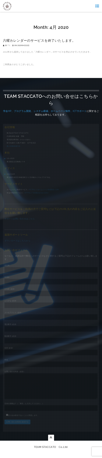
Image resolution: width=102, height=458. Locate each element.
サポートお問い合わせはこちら (19, 218)
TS (9, 45)
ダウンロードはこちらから (17, 240)
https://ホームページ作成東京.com (44, 190)
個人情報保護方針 (13, 146)
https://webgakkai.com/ (37, 193)
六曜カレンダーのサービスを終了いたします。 (39, 40)
